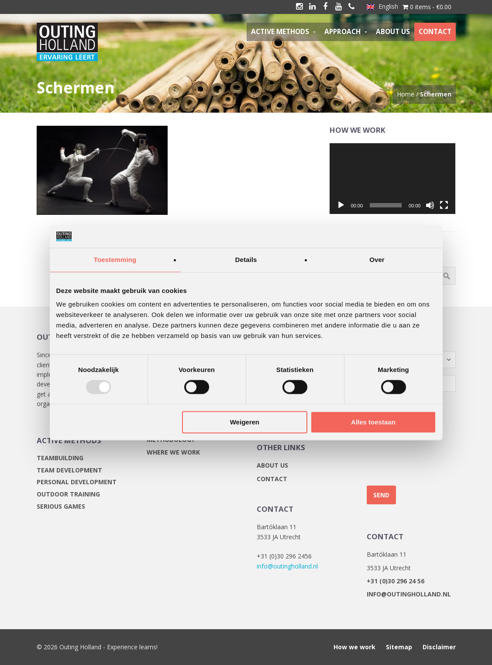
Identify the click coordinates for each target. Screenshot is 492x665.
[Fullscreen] (444, 205)
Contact (272, 479)
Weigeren (244, 422)
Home (405, 94)
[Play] (341, 205)
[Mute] (430, 205)
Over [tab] (377, 259)
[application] (392, 178)
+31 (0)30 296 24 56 (395, 581)
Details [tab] (246, 259)
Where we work (173, 452)
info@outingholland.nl (287, 566)
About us (272, 465)
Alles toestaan (373, 422)
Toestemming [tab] (115, 259)
